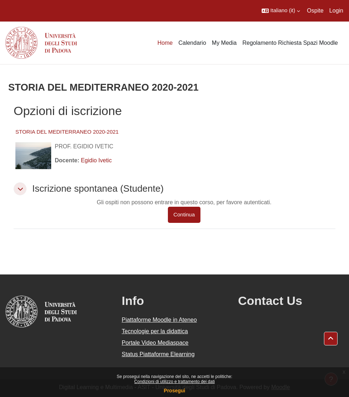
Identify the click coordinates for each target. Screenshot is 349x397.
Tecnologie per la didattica (155, 331)
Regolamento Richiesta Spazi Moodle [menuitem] (290, 43)
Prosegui (174, 390)
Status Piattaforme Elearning (158, 354)
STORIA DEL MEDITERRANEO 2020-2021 (66, 132)
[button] (280, 10)
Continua (184, 214)
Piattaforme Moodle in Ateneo (159, 320)
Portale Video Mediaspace (155, 343)
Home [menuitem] (165, 43)
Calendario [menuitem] (192, 43)
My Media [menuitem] (224, 43)
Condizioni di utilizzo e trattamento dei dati (174, 381)
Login (336, 11)
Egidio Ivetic (96, 160)
